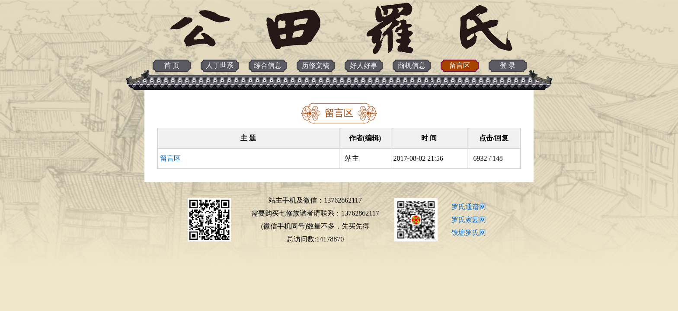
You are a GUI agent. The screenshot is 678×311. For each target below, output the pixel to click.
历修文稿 (315, 65)
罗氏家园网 (468, 219)
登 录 (507, 65)
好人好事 (363, 65)
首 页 (171, 65)
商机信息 (411, 65)
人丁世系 (219, 65)
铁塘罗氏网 (468, 232)
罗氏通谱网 (468, 206)
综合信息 (267, 65)
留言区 (459, 65)
